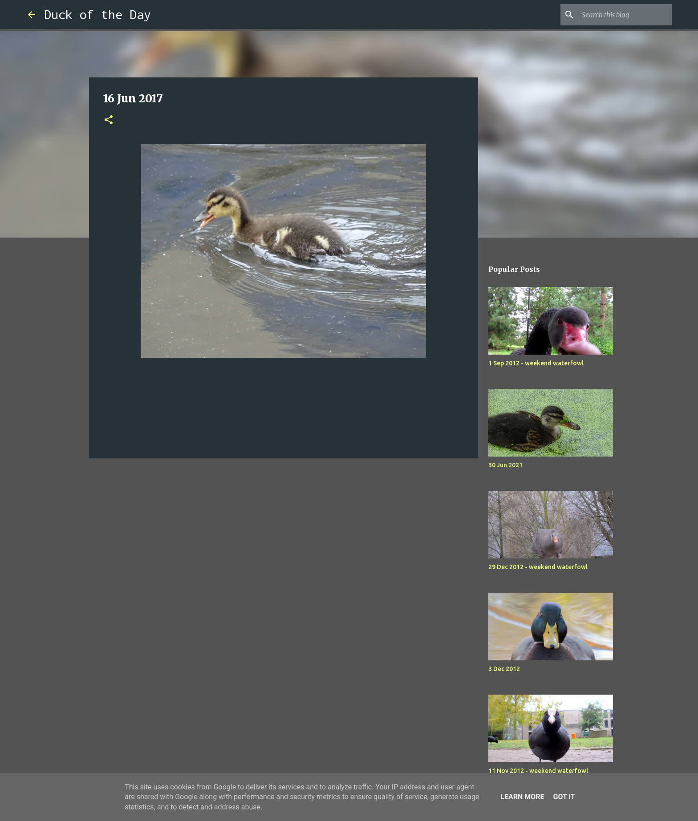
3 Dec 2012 (504, 668)
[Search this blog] (625, 14)
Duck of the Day (97, 14)
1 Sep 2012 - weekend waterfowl (536, 363)
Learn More (522, 797)
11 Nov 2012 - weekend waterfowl (538, 770)
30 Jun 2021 (505, 465)
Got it (564, 797)
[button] (108, 120)
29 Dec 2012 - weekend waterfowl (538, 566)
